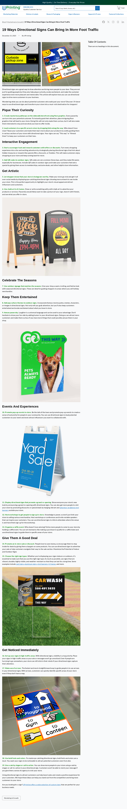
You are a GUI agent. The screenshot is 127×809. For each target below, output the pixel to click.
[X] (108, 22)
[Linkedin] (123, 22)
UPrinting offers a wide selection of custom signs (42, 785)
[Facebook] (103, 22)
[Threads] (118, 22)
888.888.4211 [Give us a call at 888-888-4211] (28, 7)
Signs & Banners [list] (74, 14)
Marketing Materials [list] (10, 14)
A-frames (52, 564)
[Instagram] (113, 22)
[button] (97, 8)
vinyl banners (42, 564)
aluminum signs (30, 564)
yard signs (20, 564)
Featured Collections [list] (116, 14)
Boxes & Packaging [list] (53, 14)
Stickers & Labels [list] (32, 14)
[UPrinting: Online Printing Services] (12, 8)
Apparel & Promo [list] (94, 14)
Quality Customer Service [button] (32, 9)
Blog (4, 22)
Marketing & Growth (15, 22)
